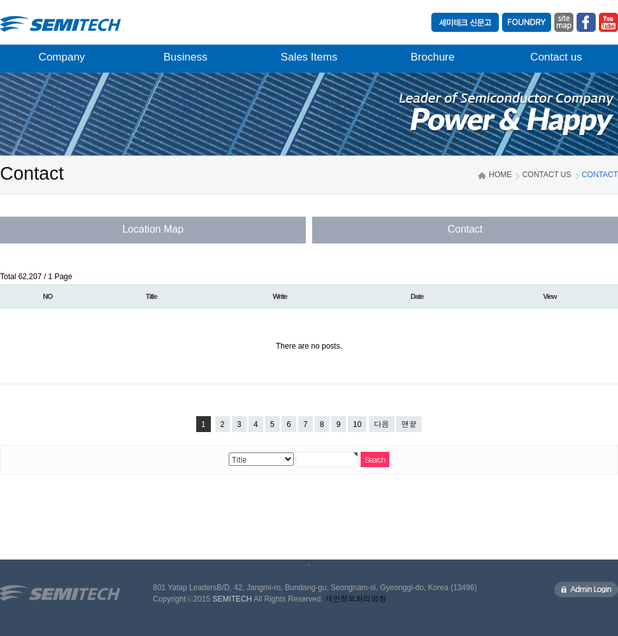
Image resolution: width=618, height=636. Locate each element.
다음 (381, 424)
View (549, 296)
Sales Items (309, 57)
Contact (464, 229)
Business (186, 57)
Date (416, 296)
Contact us (556, 57)
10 (357, 424)
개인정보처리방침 (355, 599)
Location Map (152, 229)
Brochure (433, 57)
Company (62, 57)
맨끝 (409, 424)
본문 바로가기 (0, 0)
